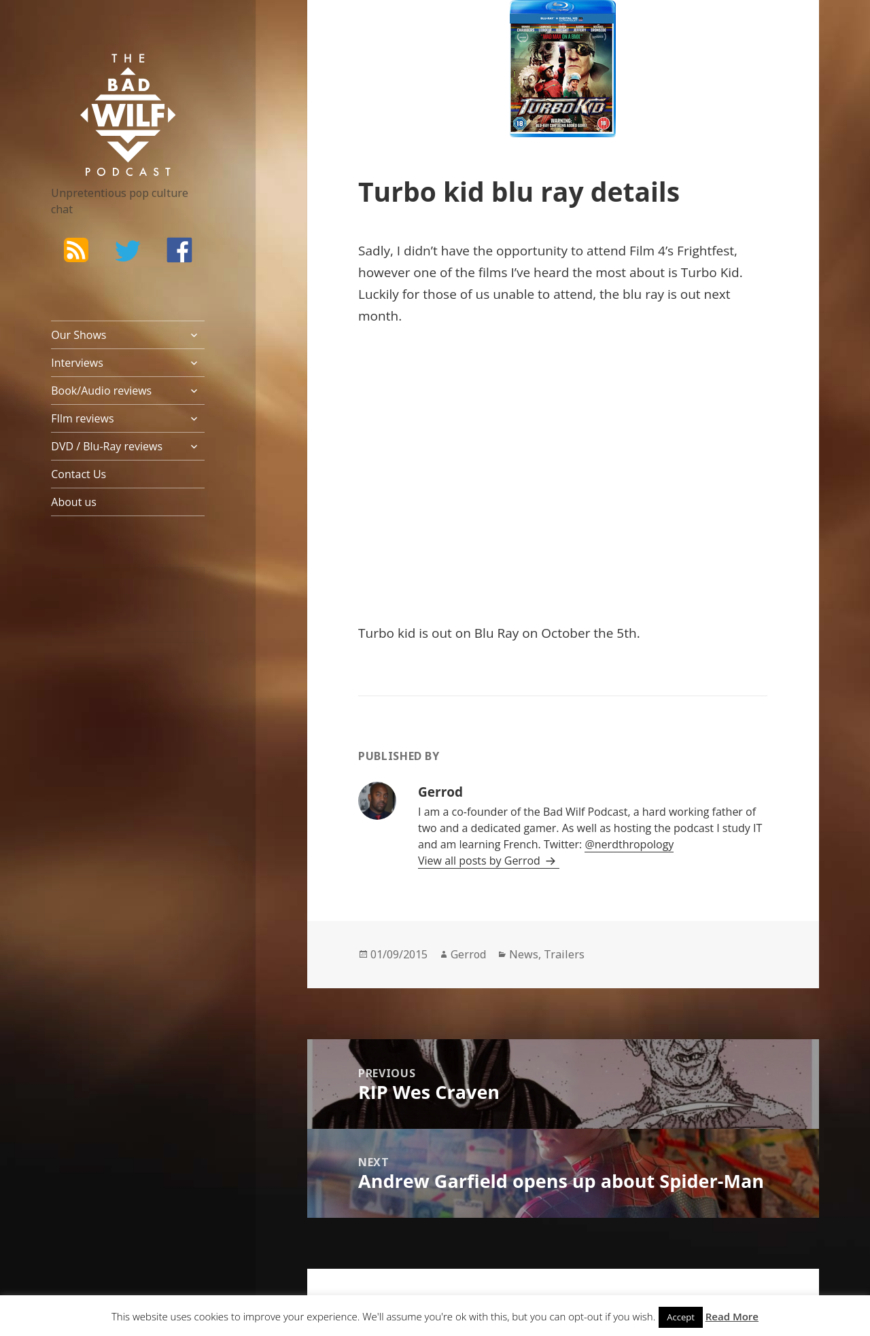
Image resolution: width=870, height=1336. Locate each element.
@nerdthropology (629, 844)
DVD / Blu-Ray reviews (106, 446)
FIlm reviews (82, 418)
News (523, 954)
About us (74, 501)
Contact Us (78, 474)
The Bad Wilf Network (109, 73)
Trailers (564, 954)
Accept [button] (681, 1317)
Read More (732, 1316)
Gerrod (468, 954)
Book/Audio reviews (101, 390)
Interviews (77, 362)
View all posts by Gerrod (480, 860)
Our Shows (78, 334)
